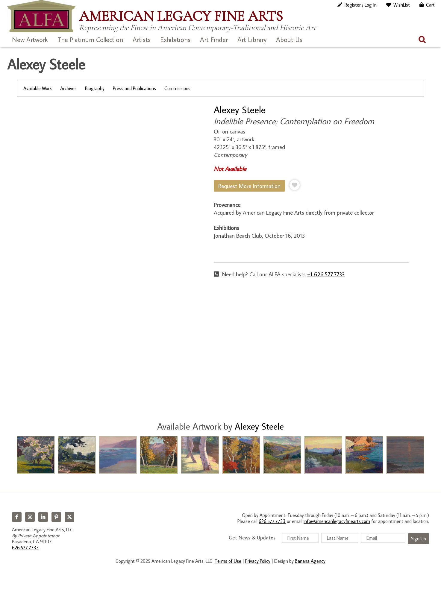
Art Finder (214, 39)
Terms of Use (228, 561)
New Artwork (30, 39)
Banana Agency (310, 561)
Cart (430, 4)
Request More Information (249, 185)
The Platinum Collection (90, 39)
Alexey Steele (240, 109)
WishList (401, 4)
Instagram (30, 517)
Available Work (37, 88)
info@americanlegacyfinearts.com (337, 521)
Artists (142, 39)
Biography (94, 88)
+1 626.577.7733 (326, 274)
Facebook (17, 517)
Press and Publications (134, 88)
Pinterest (56, 517)
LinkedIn (43, 517)
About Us (289, 39)
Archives (68, 88)
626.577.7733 (25, 548)
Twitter (69, 517)
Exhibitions (175, 39)
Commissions (177, 88)
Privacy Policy (257, 561)
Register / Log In (361, 4)
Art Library (251, 39)
